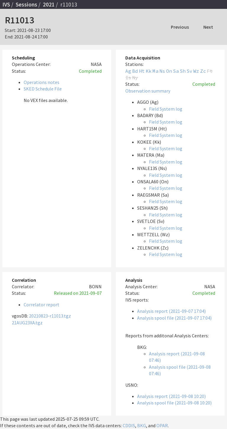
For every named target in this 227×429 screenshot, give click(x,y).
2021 (49, 4)
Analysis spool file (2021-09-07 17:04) (174, 318)
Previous (180, 27)
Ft (210, 71)
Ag (128, 71)
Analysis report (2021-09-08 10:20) (171, 396)
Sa (176, 71)
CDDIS (129, 425)
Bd (135, 71)
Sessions (26, 4)
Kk (149, 71)
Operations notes (41, 82)
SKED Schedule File (43, 89)
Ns (162, 71)
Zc (203, 71)
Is (128, 77)
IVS (6, 4)
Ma (155, 71)
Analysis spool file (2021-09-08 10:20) (174, 403)
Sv (189, 71)
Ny (135, 77)
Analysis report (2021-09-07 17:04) (171, 311)
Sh (183, 71)
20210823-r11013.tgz (50, 316)
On (169, 71)
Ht (142, 71)
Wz (196, 71)
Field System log (165, 109)
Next (208, 27)
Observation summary (147, 91)
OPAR (162, 425)
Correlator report (41, 304)
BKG (141, 425)
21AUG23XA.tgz (27, 323)
